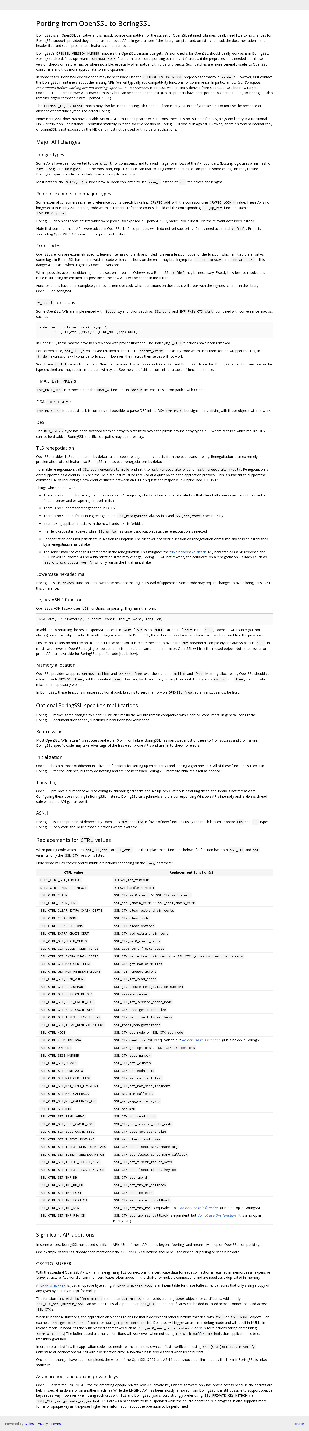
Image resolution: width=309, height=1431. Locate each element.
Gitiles (29, 1423)
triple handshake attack (188, 552)
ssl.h (202, 1328)
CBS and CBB (131, 1252)
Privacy (42, 1423)
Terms (56, 1423)
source (299, 1423)
